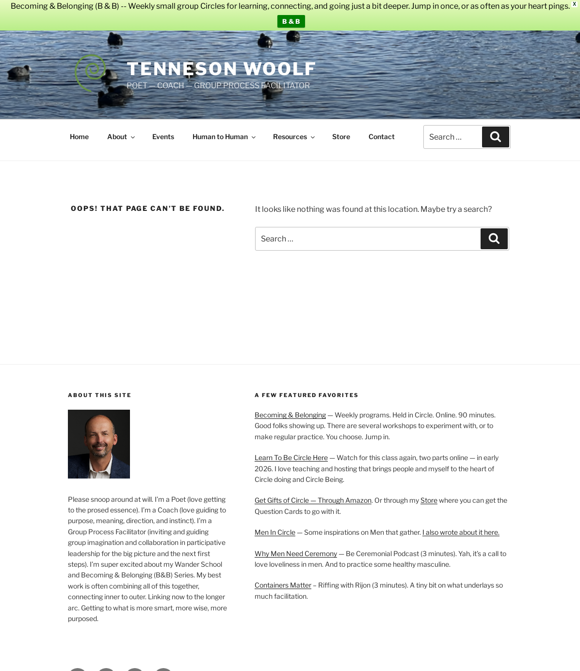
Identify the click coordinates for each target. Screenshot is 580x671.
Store (341, 130)
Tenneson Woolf (222, 61)
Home (79, 130)
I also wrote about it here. (460, 525)
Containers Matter (283, 578)
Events (163, 130)
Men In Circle (275, 525)
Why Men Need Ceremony (296, 546)
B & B (291, 21)
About (121, 130)
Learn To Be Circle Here (291, 451)
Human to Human (225, 130)
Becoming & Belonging (290, 408)
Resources (294, 130)
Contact (382, 130)
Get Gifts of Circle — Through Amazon (313, 493)
